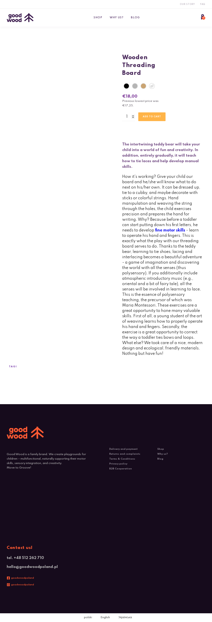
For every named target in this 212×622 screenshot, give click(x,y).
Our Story (187, 4)
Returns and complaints (124, 454)
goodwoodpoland (22, 578)
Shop (98, 17)
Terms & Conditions (122, 459)
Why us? (117, 17)
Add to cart (152, 117)
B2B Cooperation (120, 468)
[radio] (126, 86)
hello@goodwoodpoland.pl (32, 567)
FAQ (202, 4)
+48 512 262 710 (29, 558)
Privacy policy (118, 463)
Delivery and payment (123, 449)
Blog (135, 17)
